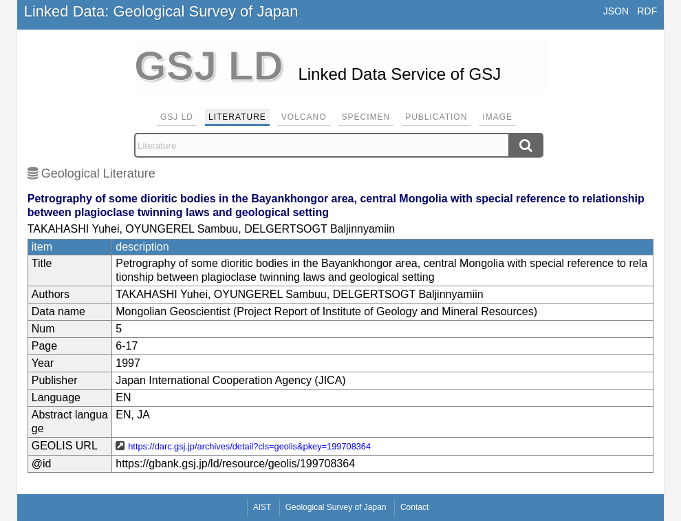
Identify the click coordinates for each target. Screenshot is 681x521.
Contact (414, 507)
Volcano (304, 117)
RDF (647, 11)
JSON (616, 11)
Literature (237, 117)
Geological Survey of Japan (336, 507)
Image (497, 117)
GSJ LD (176, 117)
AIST (262, 507)
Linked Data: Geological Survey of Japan (161, 11)
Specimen (366, 117)
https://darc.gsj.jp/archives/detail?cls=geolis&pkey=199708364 (249, 446)
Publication (436, 117)
